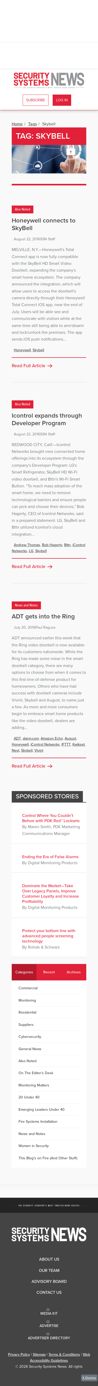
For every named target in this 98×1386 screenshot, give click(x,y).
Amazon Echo (52, 738)
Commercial (28, 988)
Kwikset (78, 744)
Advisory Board (49, 1281)
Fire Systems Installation (38, 1121)
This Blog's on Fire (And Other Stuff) (48, 1158)
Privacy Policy (19, 1354)
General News (30, 1049)
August (70, 738)
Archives (74, 972)
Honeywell (22, 350)
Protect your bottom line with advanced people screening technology (48, 936)
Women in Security (34, 1146)
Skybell (38, 350)
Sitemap (39, 1354)
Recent (49, 972)
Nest (15, 750)
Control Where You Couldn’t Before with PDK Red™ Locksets (50, 818)
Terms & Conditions (64, 1354)
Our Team (49, 1270)
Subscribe (35, 100)
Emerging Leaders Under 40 (42, 1109)
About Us (49, 1259)
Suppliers (26, 1024)
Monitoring (27, 1000)
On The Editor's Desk (36, 1073)
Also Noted (22, 209)
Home (17, 124)
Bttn (67, 545)
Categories (24, 972)
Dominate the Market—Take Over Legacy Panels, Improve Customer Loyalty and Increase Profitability (50, 893)
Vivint (38, 750)
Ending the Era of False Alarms (50, 856)
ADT (17, 738)
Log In (62, 100)
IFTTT (66, 744)
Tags (32, 124)
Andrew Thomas (27, 545)
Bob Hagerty (52, 545)
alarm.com (31, 738)
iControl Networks (45, 744)
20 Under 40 (29, 1097)
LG (31, 551)
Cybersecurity (30, 1036)
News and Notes (26, 605)
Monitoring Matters (34, 1085)
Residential (27, 1012)
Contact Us (49, 1292)
